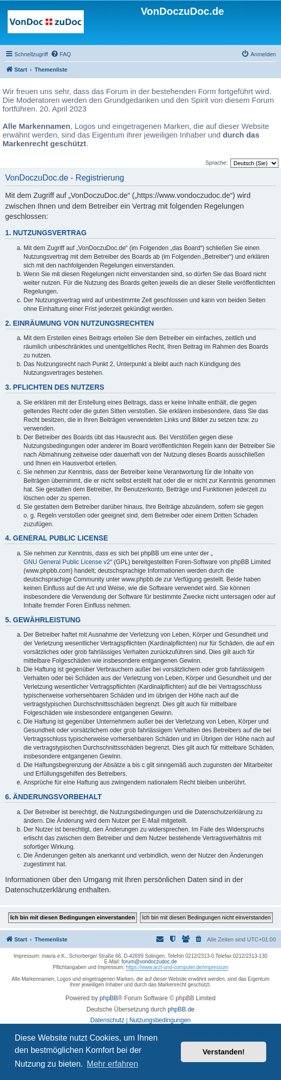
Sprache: (216, 163)
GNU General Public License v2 (67, 562)
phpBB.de (181, 1009)
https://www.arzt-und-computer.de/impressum (177, 967)
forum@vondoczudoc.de (149, 961)
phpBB (109, 998)
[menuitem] (61, 54)
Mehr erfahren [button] (112, 1064)
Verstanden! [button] (224, 1052)
